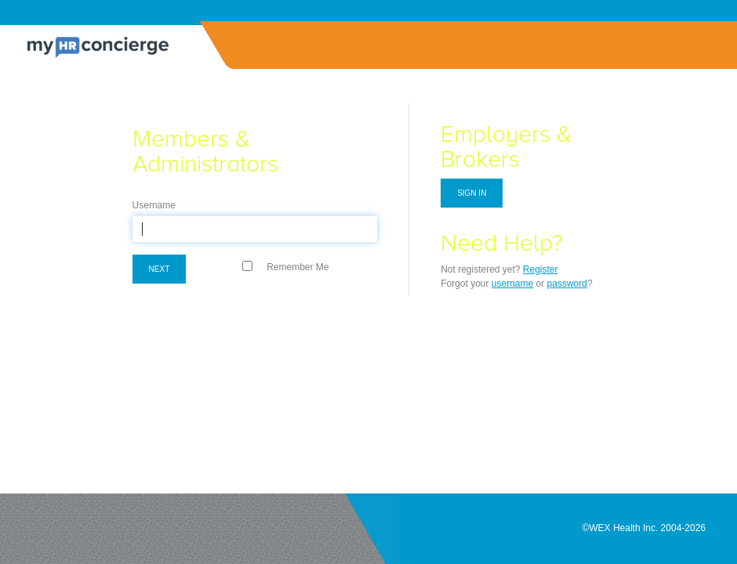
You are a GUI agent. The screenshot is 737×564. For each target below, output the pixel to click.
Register (540, 269)
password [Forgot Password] (567, 283)
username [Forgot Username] (512, 283)
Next (159, 269)
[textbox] (255, 228)
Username (154, 205)
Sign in (471, 193)
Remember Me (298, 267)
